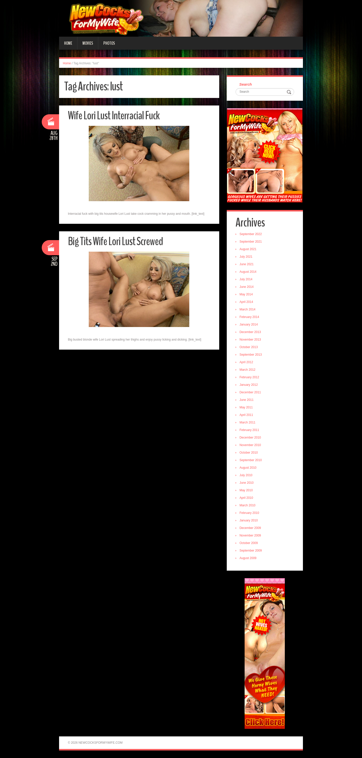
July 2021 (246, 256)
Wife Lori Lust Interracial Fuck (114, 115)
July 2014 (246, 279)
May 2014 (246, 294)
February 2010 (249, 513)
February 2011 (249, 430)
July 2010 (246, 475)
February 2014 (249, 317)
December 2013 (250, 332)
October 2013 (249, 347)
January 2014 (249, 324)
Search (245, 84)
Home (68, 43)
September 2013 (251, 354)
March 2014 (247, 309)
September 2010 (251, 460)
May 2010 (246, 490)
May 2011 (246, 407)
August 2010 (248, 467)
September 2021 (251, 241)
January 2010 (249, 520)
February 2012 (249, 377)
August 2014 (248, 272)
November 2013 (250, 339)
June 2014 (247, 287)
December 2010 (250, 437)
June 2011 (247, 400)
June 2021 (247, 264)
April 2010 (246, 498)
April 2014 (246, 302)
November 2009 (250, 535)
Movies (87, 43)
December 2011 (250, 392)
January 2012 (249, 385)
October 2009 (249, 543)
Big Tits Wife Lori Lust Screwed (115, 241)
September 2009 (251, 550)
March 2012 (247, 369)
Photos (109, 43)
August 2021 (248, 249)
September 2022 (251, 234)
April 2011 (246, 415)
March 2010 (247, 505)
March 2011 (247, 422)
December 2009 (250, 528)
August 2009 (248, 558)
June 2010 (247, 482)
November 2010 (250, 445)
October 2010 (249, 452)
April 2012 (246, 362)
